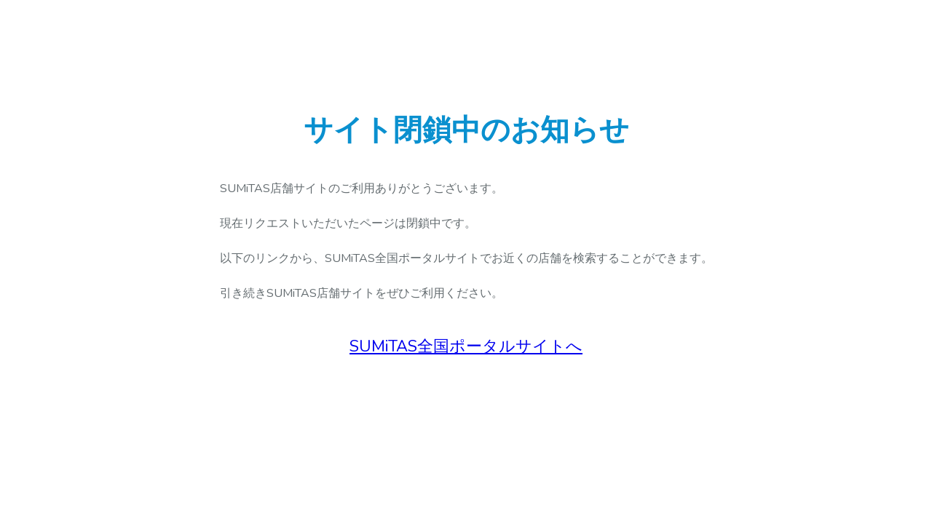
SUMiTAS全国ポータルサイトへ (466, 346)
